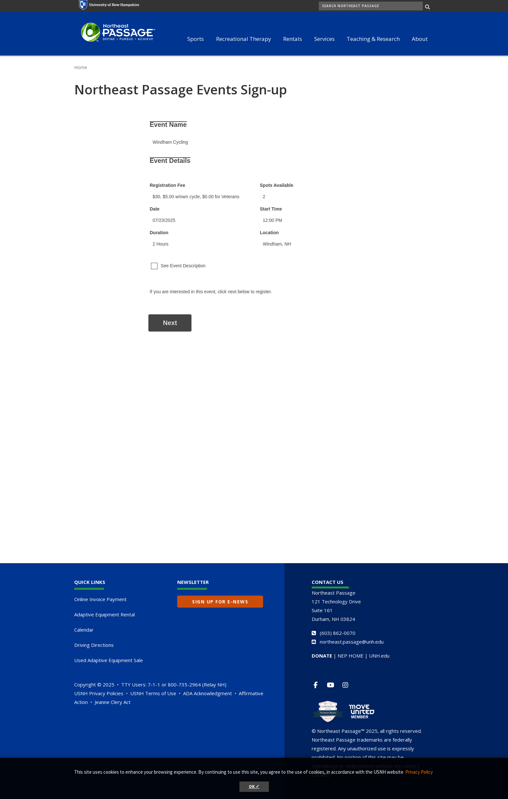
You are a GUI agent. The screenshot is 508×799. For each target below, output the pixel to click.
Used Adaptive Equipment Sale (108, 660)
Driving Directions (94, 645)
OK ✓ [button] (254, 786)
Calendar (84, 629)
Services (324, 38)
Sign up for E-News (220, 602)
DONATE (322, 655)
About (420, 38)
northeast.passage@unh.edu (352, 641)
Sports (195, 38)
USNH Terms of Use (153, 693)
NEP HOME (351, 655)
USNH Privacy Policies (98, 693)
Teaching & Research (373, 38)
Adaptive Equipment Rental (104, 614)
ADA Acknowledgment (207, 693)
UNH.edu (379, 655)
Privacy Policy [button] (419, 772)
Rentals (292, 38)
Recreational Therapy (243, 38)
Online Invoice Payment (100, 599)
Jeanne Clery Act (113, 702)
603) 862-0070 (338, 633)
